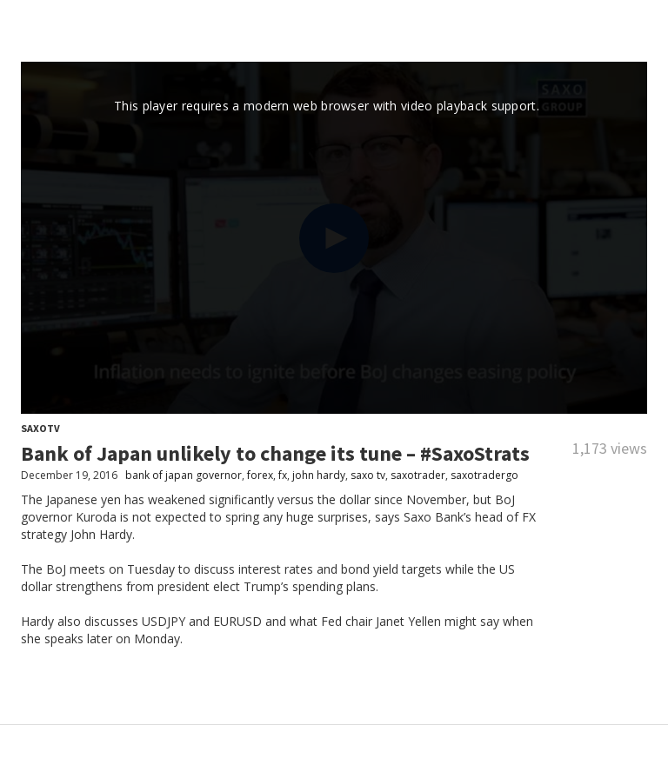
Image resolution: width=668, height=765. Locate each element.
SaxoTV (40, 428)
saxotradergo (484, 475)
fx (282, 475)
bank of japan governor (183, 475)
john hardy (318, 475)
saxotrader (418, 475)
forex (260, 475)
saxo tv (368, 475)
